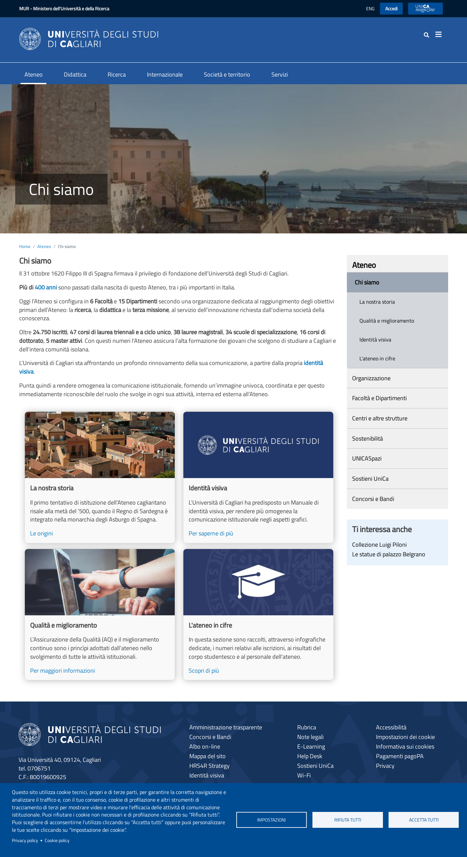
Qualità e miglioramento (386, 321)
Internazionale (165, 74)
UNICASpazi (367, 458)
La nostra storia (377, 302)
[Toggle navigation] (441, 34)
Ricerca (117, 74)
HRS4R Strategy (209, 765)
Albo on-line (204, 746)
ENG (370, 8)
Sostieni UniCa (370, 478)
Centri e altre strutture (379, 418)
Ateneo (33, 74)
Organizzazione (371, 378)
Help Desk (309, 756)
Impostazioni (271, 820)
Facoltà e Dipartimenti (379, 398)
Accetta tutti (424, 820)
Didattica (75, 74)
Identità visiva (375, 339)
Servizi (279, 74)
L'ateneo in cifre (377, 358)
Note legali (310, 736)
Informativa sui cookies (405, 746)
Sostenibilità (367, 438)
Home (24, 246)
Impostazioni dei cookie (405, 736)
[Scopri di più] (258, 614)
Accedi (391, 8)
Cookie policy (57, 840)
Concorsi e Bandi (373, 498)
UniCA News (425, 8)
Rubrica (306, 727)
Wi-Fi (304, 775)
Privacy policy (25, 840)
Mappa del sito (207, 756)
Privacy (385, 765)
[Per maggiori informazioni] (100, 614)
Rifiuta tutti (347, 820)
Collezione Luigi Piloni (379, 544)
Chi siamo (367, 282)
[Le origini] (100, 477)
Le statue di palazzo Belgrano (388, 554)
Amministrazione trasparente (225, 727)
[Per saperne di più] (258, 477)
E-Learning (311, 746)
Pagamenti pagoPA (400, 756)
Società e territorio (227, 74)
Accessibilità (391, 727)
